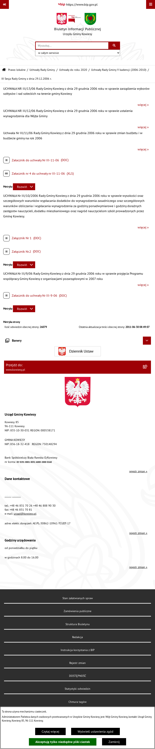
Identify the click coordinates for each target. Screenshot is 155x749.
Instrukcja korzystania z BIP (78, 650)
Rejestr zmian (77, 663)
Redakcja (77, 637)
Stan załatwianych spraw (77, 598)
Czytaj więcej (50, 731)
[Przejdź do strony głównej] (77, 25)
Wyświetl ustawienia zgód (95, 731)
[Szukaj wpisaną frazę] (114, 46)
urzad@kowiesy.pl (25, 513)
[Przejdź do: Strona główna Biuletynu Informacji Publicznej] (4, 70)
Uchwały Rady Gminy (42, 70)
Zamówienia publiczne (77, 611)
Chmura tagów (77, 702)
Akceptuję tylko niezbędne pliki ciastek (62, 742)
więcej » (143, 105)
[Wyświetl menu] (150, 4)
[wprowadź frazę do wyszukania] (72, 46)
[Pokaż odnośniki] (4, 4)
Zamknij (114, 742)
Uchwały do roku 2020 (73, 70)
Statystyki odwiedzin (77, 689)
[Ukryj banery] (147, 341)
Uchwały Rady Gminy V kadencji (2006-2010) (118, 70)
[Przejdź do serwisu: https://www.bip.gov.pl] (77, 4)
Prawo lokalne (16, 70)
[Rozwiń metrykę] (24, 186)
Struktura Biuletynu (77, 624)
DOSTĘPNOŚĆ (77, 676)
